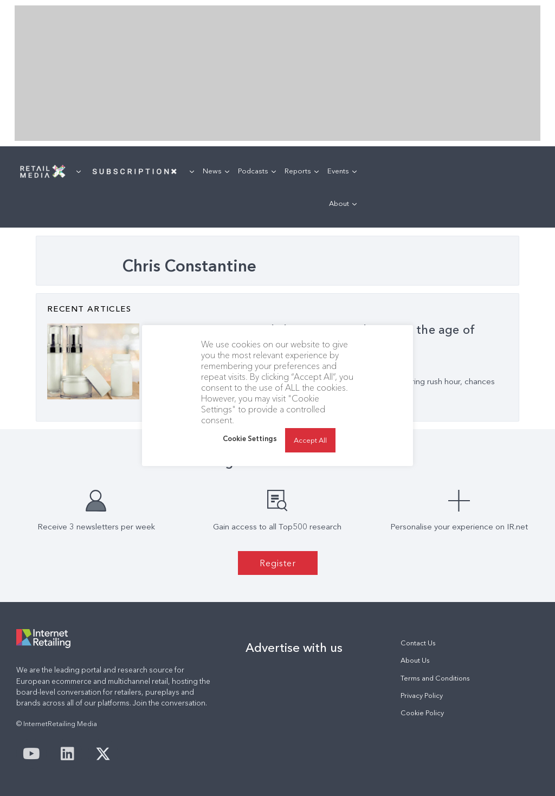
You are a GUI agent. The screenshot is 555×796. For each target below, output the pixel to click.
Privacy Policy (422, 695)
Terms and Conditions (435, 678)
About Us (415, 660)
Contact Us (418, 643)
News (216, 170)
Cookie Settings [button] (250, 438)
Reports (302, 170)
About (343, 203)
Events (342, 170)
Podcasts (257, 170)
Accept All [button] (310, 440)
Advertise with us (294, 647)
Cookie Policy (422, 713)
